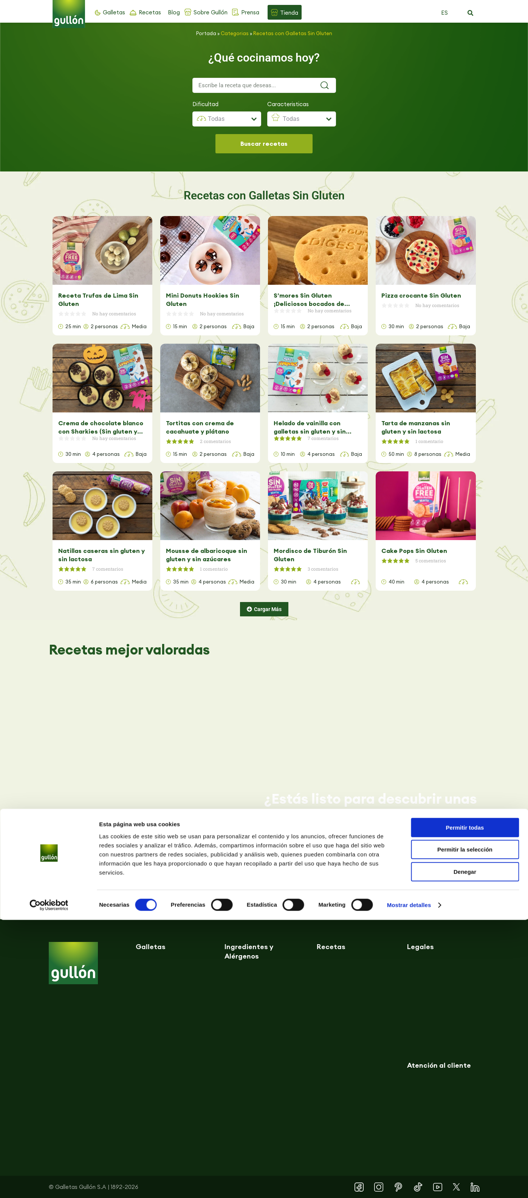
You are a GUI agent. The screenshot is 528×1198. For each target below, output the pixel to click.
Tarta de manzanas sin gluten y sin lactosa (415, 427)
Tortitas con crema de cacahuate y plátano (200, 427)
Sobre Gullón (211, 12)
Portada (206, 33)
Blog (174, 12)
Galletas (114, 12)
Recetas (150, 12)
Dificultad (205, 104)
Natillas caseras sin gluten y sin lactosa (101, 555)
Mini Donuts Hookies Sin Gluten (202, 299)
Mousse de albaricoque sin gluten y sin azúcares (206, 555)
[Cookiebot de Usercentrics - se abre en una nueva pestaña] (49, 1183)
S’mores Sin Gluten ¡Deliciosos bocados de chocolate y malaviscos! (310, 300)
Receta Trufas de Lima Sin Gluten (98, 299)
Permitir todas (465, 1105)
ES (444, 12)
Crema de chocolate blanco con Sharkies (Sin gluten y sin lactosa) (100, 427)
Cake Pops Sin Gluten (414, 550)
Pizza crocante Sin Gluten (421, 295)
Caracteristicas (288, 104)
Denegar (465, 1150)
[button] (470, 13)
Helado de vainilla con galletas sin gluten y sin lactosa (310, 427)
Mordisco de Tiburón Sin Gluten (310, 555)
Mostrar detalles (409, 1183)
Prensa (250, 12)
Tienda (289, 12)
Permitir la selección (464, 1128)
